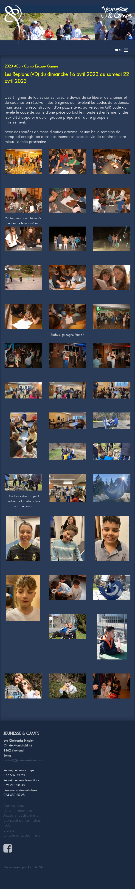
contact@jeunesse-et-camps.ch (23, 760)
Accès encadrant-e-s (20, 815)
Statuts (8, 830)
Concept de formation (22, 820)
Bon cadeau (13, 805)
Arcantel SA (35, 867)
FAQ (7, 825)
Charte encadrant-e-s (21, 835)
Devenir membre (17, 810)
